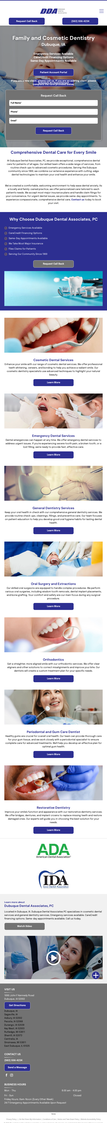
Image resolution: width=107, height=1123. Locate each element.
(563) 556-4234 (13, 1060)
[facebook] (6, 1075)
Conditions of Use (49, 1119)
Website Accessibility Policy (91, 1119)
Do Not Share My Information (30, 1119)
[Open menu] (101, 11)
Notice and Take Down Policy (68, 1119)
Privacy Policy (11, 1119)
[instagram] (11, 1075)
